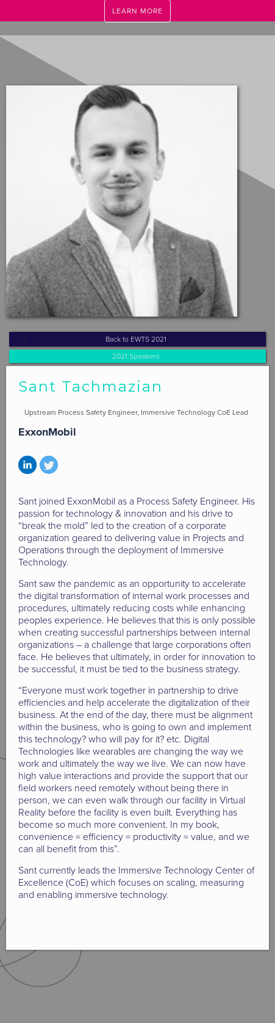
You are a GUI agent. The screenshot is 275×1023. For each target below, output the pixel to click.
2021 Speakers (136, 356)
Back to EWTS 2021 (135, 339)
